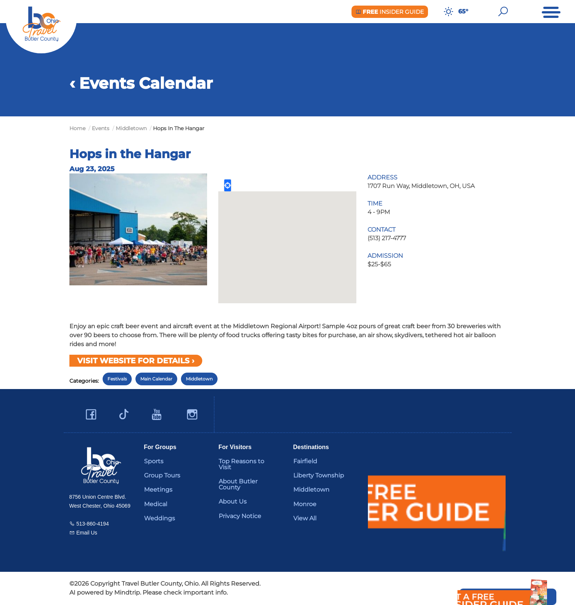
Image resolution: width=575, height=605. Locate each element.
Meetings (158, 489)
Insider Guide (390, 11)
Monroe (304, 504)
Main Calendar (156, 379)
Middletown (199, 379)
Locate (227, 185)
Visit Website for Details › (135, 360)
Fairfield (305, 461)
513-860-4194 (92, 524)
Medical (155, 504)
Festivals (117, 379)
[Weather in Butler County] (448, 11)
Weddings (159, 518)
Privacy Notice (240, 516)
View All (304, 518)
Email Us (86, 533)
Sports (153, 461)
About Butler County (238, 484)
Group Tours (162, 475)
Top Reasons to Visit (241, 464)
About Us (233, 501)
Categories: (84, 380)
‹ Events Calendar (141, 83)
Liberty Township (318, 475)
